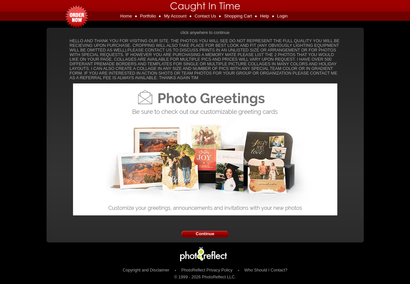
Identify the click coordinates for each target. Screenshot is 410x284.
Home (126, 16)
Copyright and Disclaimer (146, 270)
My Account (175, 16)
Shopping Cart (238, 16)
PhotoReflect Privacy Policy (207, 270)
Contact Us (205, 16)
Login (282, 16)
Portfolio (148, 16)
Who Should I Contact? (265, 270)
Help (264, 16)
